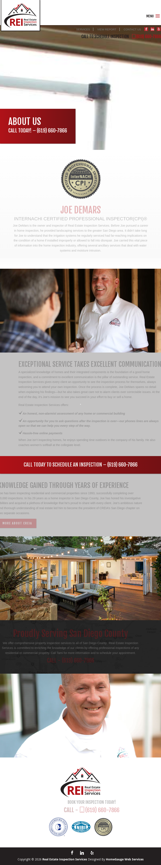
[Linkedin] (82, 853)
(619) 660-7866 (51, 130)
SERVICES (83, 29)
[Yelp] (92, 853)
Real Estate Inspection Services (64, 859)
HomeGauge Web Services (125, 859)
